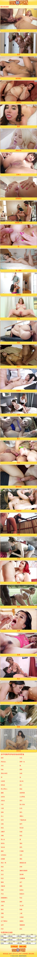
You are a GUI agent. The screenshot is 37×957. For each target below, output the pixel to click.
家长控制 (31, 953)
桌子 (21, 882)
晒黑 (21, 886)
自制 (2, 905)
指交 (2, 866)
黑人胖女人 (4, 789)
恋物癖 (3, 859)
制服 (21, 909)
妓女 (21, 929)
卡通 (2, 808)
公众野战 (22, 796)
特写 (2, 820)
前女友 (3, 847)
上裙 (21, 913)
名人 (2, 816)
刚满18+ (22, 894)
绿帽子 (3, 831)
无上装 (22, 905)
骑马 (21, 812)
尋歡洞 (3, 886)
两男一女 (22, 761)
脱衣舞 (22, 874)
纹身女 (22, 890)
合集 (2, 824)
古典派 (22, 917)
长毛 (21, 758)
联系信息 (5, 953)
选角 (2, 812)
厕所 (21, 901)
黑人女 (3, 839)
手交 (2, 894)
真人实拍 (22, 804)
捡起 (21, 789)
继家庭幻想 (23, 863)
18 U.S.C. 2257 (17, 953)
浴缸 (2, 769)
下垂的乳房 (23, 820)
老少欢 (22, 781)
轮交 (2, 878)
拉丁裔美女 (4, 921)
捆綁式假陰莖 (23, 870)
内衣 (2, 929)
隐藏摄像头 (4, 898)
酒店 (2, 909)
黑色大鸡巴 (4, 773)
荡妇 (21, 843)
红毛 (21, 808)
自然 (21, 773)
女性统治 (3, 855)
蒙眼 (2, 793)
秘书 (21, 824)
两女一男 (3, 863)
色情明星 (22, 793)
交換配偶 (22, 878)
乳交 (21, 898)
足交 (2, 874)
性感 (21, 831)
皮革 (2, 925)
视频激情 (22, 925)
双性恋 (3, 785)
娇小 (21, 785)
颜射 (2, 851)
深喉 (2, 835)
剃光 (21, 835)
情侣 (2, 828)
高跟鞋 (3, 901)
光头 (2, 765)
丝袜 (21, 866)
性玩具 (22, 828)
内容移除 (25, 953)
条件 (10, 953)
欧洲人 (3, 843)
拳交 (2, 870)
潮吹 (21, 859)
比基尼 (3, 781)
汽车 (2, 804)
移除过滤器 (22, 946)
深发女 (3, 800)
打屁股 (22, 851)
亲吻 (2, 913)
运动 (21, 855)
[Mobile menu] (1, 2)
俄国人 (22, 816)
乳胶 (2, 917)
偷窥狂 (22, 921)
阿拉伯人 (3, 761)
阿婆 (2, 890)
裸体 (21, 769)
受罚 (21, 800)
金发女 (3, 796)
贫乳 (21, 847)
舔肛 (2, 758)
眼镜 (2, 882)
